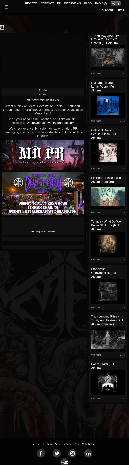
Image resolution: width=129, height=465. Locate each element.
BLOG (88, 3)
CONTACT (47, 3)
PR (59, 3)
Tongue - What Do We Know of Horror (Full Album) (106, 225)
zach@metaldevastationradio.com (50, 123)
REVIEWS (31, 3)
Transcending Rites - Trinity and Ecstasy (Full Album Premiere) (107, 320)
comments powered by (43, 232)
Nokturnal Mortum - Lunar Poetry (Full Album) (104, 86)
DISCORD (108, 10)
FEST (120, 10)
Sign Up (115, 3)
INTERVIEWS (72, 3)
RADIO (99, 3)
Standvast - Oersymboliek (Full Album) (103, 272)
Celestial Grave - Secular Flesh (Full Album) (103, 134)
